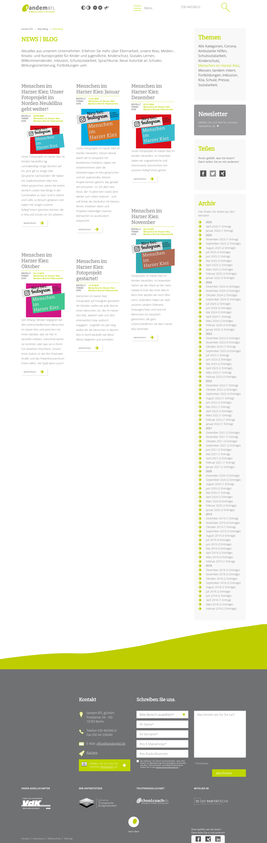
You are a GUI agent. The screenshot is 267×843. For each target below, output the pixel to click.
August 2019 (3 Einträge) (221, 535)
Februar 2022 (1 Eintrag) (220, 420)
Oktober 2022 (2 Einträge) (221, 389)
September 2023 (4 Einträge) (223, 351)
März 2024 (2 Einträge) (219, 321)
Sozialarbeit (207, 85)
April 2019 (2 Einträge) (219, 553)
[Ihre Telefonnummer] (162, 753)
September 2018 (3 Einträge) (223, 583)
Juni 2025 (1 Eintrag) (218, 256)
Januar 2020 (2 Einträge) (220, 510)
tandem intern (223, 70)
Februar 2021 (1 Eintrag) (220, 462)
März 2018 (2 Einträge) (219, 604)
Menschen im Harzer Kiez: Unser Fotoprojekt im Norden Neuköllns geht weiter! (42, 97)
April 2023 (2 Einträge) (219, 368)
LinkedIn (218, 839)
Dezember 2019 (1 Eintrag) (222, 518)
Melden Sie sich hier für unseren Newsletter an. (217, 124)
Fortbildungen (209, 75)
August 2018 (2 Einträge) (221, 587)
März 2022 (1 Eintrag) (218, 415)
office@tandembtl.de (111, 743)
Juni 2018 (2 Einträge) (218, 596)
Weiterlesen (36, 223)
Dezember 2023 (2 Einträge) (223, 338)
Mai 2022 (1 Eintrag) (218, 407)
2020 (209, 471)
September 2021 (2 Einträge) (223, 445)
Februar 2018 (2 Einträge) (221, 608)
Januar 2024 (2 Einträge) (220, 329)
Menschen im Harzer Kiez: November (146, 216)
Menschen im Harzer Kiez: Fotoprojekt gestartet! (91, 270)
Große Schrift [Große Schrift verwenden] (100, 7)
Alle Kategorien (210, 46)
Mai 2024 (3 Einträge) (218, 312)
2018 (209, 565)
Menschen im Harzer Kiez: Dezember (146, 92)
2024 (209, 282)
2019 (209, 514)
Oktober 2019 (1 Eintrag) (221, 527)
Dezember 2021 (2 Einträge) (223, 432)
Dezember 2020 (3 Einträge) (223, 475)
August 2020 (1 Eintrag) (220, 484)
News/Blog (42, 29)
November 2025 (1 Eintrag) (222, 239)
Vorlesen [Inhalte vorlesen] (106, 7)
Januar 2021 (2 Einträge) (220, 467)
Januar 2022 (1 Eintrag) (219, 424)
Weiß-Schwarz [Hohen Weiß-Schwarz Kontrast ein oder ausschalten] (88, 7)
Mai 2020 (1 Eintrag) (218, 492)
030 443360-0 (190, 7)
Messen (204, 70)
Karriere (92, 752)
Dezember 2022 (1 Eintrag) (222, 385)
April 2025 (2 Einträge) (219, 265)
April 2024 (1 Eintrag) (218, 316)
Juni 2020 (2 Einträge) (218, 488)
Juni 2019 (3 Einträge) (218, 544)
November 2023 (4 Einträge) (223, 342)
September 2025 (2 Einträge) (223, 243)
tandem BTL (27, 29)
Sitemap (68, 838)
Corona (230, 46)
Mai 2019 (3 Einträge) (218, 548)
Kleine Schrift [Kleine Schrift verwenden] (95, 7)
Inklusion (229, 75)
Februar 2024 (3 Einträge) (221, 325)
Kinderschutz (208, 60)
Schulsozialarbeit (212, 55)
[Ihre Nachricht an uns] (220, 734)
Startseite (38, 8)
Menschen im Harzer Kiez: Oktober (36, 260)
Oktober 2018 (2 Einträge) (221, 578)
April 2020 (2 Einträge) (219, 497)
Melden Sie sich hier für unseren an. (104, 765)
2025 (209, 235)
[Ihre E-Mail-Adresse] (162, 744)
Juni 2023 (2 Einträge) (218, 359)
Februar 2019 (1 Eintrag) (220, 561)
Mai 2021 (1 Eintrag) (218, 454)
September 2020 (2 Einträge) (223, 480)
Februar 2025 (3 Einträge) (221, 273)
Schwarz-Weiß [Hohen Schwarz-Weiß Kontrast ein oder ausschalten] (83, 7)
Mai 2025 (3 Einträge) (218, 261)
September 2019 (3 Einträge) (223, 531)
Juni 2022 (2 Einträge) (218, 402)
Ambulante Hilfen (212, 51)
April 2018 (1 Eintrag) (218, 600)
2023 (209, 334)
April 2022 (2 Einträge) (219, 411)
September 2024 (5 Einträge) (223, 299)
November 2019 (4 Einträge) (223, 523)
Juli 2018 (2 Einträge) (218, 591)
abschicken (224, 773)
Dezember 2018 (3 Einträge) (223, 570)
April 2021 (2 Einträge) (219, 458)
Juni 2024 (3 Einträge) (218, 308)
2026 (209, 222)
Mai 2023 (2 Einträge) (218, 364)
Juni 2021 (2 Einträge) (218, 449)
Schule (211, 80)
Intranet (25, 838)
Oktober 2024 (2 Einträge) (221, 295)
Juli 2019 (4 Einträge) (218, 540)
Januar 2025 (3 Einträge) (220, 278)
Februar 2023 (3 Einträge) (221, 377)
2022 (209, 381)
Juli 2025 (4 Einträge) (218, 252)
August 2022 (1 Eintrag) (220, 398)
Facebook (203, 173)
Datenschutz (54, 838)
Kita (201, 80)
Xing (222, 173)
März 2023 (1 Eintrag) (218, 372)
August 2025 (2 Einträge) (221, 248)
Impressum (39, 838)
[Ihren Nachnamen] (162, 724)
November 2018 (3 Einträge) (223, 574)
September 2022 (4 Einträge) (223, 394)
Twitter (213, 173)
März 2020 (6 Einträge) (219, 501)
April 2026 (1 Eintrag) (218, 226)
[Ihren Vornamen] (162, 734)
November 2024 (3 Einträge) (223, 291)
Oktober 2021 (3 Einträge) (221, 441)
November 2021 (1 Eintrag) (222, 437)
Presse (223, 80)
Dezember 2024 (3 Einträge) (223, 286)
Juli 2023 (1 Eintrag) (217, 355)
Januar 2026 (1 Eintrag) (219, 230)
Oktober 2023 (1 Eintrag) (221, 346)
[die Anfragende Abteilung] (162, 714)
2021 (209, 428)
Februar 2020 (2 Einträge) (221, 505)
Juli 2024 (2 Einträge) (218, 304)
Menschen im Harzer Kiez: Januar (98, 89)
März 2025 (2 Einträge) (219, 269)
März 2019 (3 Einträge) (219, 557)
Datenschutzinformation (167, 767)
